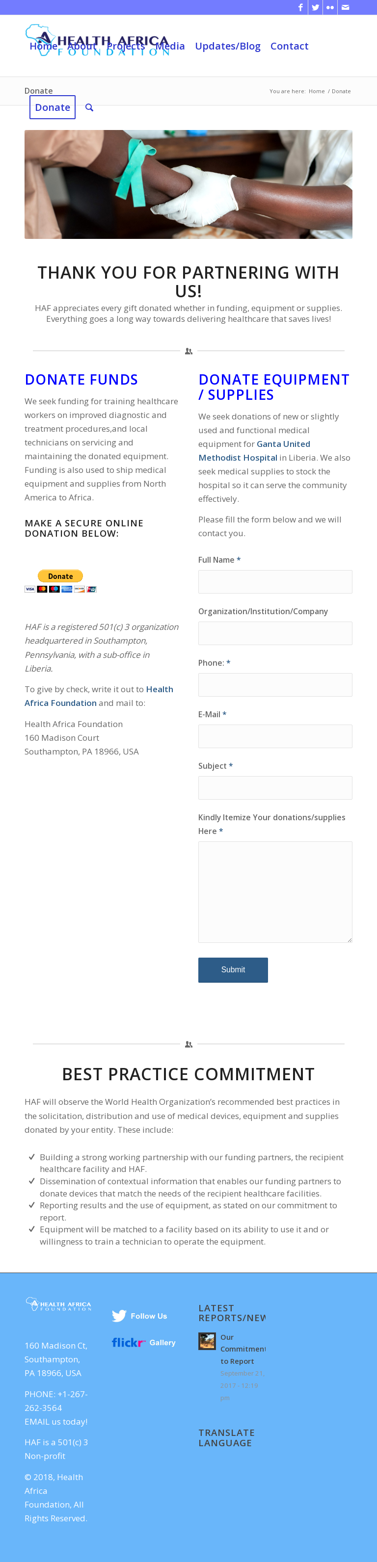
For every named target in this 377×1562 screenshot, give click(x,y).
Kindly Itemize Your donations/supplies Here (272, 824)
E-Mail (212, 714)
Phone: (214, 662)
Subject (215, 765)
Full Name (219, 559)
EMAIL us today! (56, 1421)
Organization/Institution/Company (263, 611)
